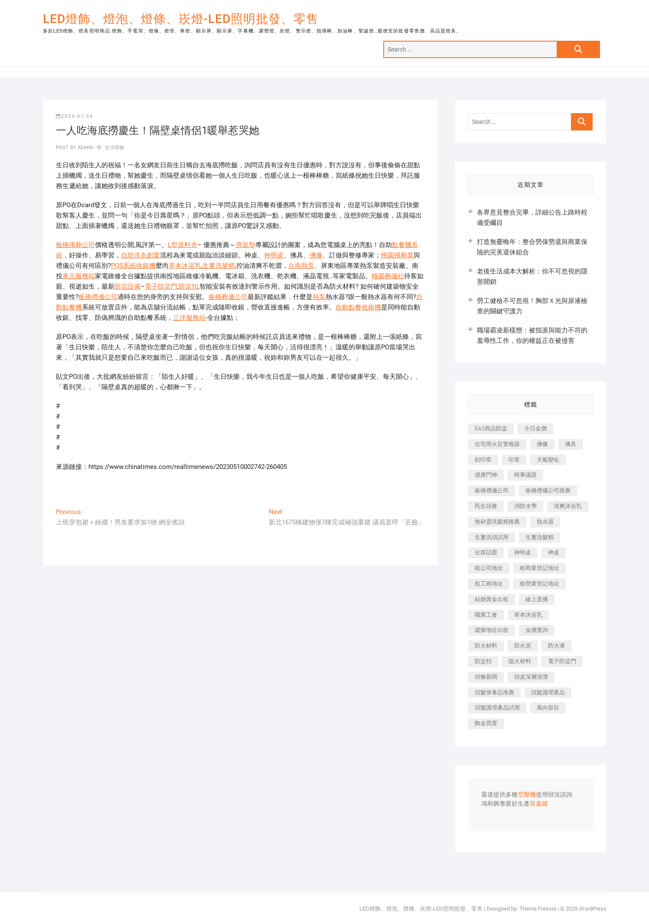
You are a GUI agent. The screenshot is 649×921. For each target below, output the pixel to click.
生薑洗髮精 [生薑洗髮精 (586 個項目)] (539, 537)
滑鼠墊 (245, 245)
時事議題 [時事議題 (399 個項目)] (525, 475)
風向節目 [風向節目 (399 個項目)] (548, 707)
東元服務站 (78, 276)
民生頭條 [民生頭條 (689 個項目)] (486, 506)
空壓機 (527, 794)
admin (84, 147)
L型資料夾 (182, 245)
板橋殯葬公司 (75, 245)
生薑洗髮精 (218, 266)
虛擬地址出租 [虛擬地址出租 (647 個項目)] (492, 630)
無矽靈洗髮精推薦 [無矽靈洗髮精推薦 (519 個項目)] (497, 521)
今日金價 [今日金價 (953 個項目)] (535, 428)
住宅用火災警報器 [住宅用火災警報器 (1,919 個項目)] (497, 444)
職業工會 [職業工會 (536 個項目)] (486, 615)
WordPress (593, 908)
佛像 (316, 255)
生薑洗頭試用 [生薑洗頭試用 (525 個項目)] (492, 537)
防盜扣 (188, 286)
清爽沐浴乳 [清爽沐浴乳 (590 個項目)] (568, 506)
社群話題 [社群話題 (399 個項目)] (486, 552)
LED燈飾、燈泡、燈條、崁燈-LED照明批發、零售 (181, 19)
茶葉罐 (539, 804)
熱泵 (319, 297)
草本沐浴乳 (185, 266)
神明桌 (274, 255)
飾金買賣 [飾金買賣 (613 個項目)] (486, 723)
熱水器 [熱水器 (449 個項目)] (545, 521)
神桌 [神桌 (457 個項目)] (553, 552)
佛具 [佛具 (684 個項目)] (570, 444)
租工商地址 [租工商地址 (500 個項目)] (489, 583)
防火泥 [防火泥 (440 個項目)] (522, 645)
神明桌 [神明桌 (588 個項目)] (522, 552)
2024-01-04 (74, 116)
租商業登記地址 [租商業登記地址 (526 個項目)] (539, 568)
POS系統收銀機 (133, 266)
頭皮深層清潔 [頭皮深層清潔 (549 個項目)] (531, 677)
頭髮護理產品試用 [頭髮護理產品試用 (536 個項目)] (497, 707)
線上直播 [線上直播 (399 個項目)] (536, 599)
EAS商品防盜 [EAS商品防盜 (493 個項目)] (491, 428)
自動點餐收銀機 (358, 307)
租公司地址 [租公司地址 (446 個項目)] (489, 568)
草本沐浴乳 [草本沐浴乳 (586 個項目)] (528, 615)
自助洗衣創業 (140, 255)
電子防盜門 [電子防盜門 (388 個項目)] (562, 661)
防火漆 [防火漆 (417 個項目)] (556, 645)
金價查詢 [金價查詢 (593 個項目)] (536, 630)
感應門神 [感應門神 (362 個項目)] (486, 475)
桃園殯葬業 (397, 255)
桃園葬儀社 (388, 276)
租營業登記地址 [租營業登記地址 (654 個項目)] (539, 583)
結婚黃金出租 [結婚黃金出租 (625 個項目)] (492, 599)
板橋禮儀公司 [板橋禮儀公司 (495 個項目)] (492, 490)
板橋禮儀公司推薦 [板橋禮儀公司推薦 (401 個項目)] (548, 490)
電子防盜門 (161, 286)
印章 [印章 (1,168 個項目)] (514, 459)
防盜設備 (127, 286)
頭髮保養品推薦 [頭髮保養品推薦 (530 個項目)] (494, 692)
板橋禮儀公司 (97, 297)
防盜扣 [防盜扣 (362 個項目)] (483, 661)
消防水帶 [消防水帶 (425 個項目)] (525, 506)
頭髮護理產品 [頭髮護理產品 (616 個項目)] (548, 692)
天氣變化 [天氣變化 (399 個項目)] (548, 459)
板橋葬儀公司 (228, 297)
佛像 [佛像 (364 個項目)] (542, 444)
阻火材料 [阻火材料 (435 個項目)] (520, 661)
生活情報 (114, 147)
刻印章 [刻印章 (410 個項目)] (483, 459)
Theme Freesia (537, 908)
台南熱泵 (301, 266)
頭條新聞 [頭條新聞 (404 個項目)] (486, 677)
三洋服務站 (189, 318)
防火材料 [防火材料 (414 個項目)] (486, 645)
